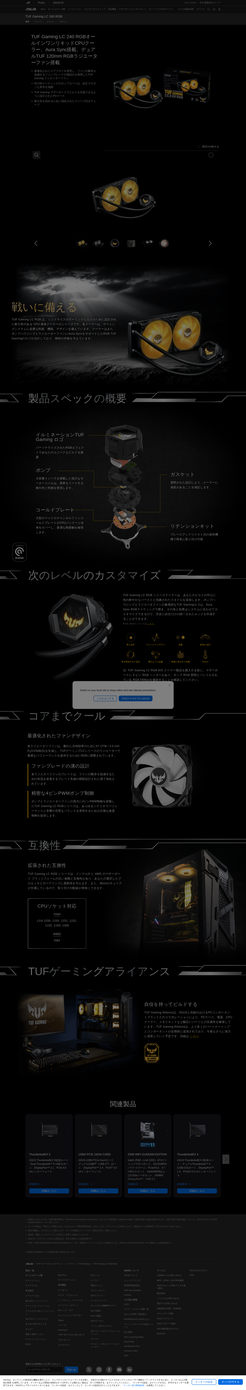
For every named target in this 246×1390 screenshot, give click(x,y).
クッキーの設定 (204, 1382)
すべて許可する (230, 1382)
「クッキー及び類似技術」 (134, 1385)
